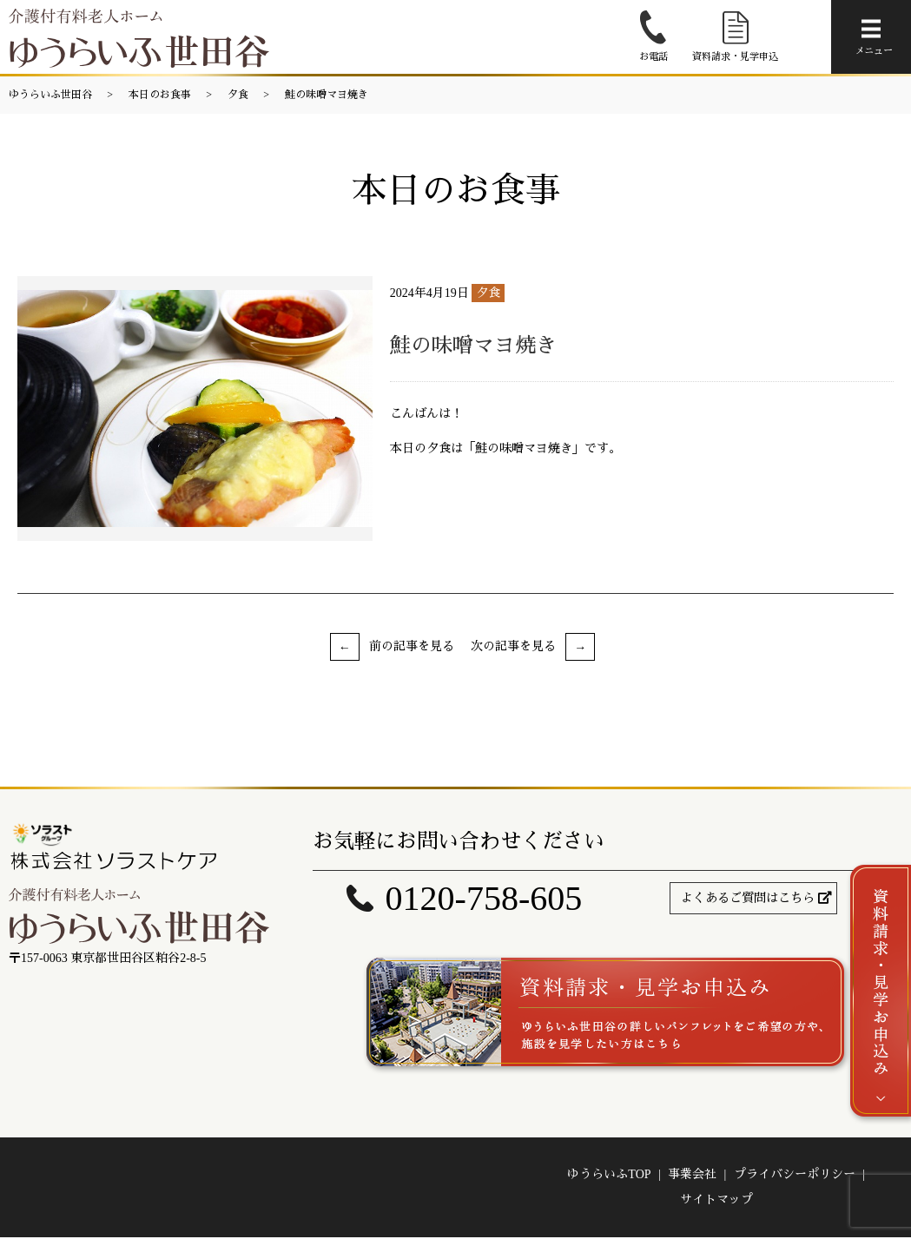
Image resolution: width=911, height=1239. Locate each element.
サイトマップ (716, 1201)
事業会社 (692, 1176)
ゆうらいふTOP (608, 1176)
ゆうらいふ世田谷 (50, 95)
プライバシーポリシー (794, 1176)
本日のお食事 (160, 95)
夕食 (238, 95)
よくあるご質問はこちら (748, 898)
